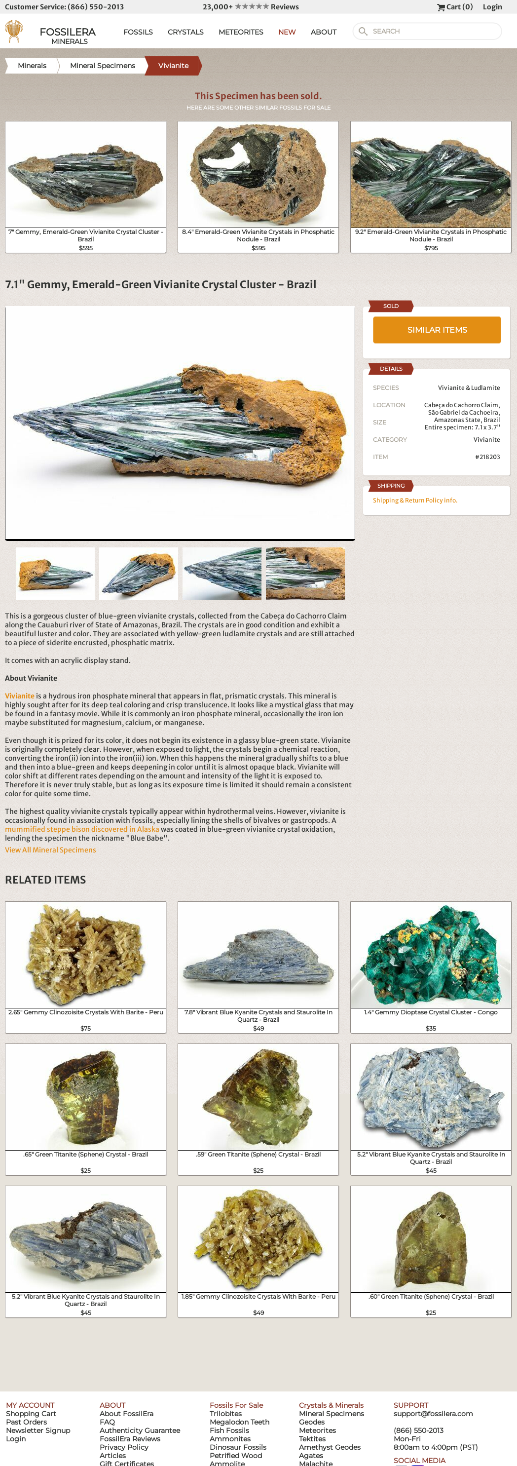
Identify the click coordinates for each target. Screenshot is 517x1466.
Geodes (312, 1422)
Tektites (312, 1438)
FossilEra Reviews (130, 1438)
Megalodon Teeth (239, 1422)
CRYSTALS (186, 32)
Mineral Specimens (331, 1413)
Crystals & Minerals (331, 1405)
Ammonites (230, 1438)
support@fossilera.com (433, 1413)
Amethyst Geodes (330, 1447)
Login (492, 6)
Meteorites (317, 1430)
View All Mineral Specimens (50, 850)
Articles (113, 1455)
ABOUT (323, 32)
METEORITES (241, 32)
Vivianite (487, 439)
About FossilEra (126, 1413)
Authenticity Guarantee (140, 1430)
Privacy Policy (124, 1447)
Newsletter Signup (38, 1430)
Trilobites (226, 1413)
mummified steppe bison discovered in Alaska (82, 829)
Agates (311, 1455)
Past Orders (26, 1422)
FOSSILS (138, 32)
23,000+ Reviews (251, 6)
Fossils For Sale (236, 1405)
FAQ (107, 1422)
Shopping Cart (31, 1413)
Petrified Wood (236, 1455)
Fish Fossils (229, 1430)
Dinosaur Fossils (238, 1447)
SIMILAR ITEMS (437, 330)
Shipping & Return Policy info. (415, 500)
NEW (287, 32)
